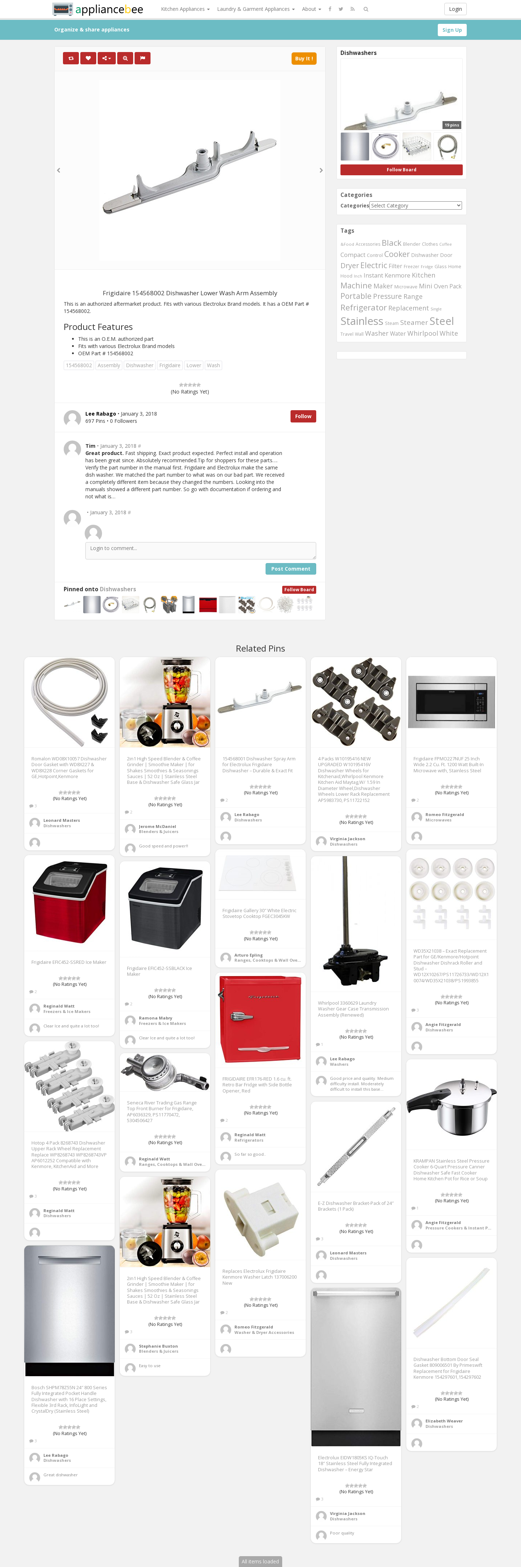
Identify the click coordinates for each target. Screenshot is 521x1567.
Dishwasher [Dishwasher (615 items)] (425, 255)
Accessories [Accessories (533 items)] (368, 244)
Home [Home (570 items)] (454, 266)
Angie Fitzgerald (443, 1024)
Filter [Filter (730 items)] (395, 266)
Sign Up (452, 29)
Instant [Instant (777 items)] (373, 275)
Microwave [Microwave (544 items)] (406, 287)
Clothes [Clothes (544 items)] (430, 244)
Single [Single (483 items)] (436, 309)
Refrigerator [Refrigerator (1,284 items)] (363, 307)
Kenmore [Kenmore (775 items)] (397, 275)
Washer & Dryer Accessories (264, 1332)
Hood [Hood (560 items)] (346, 276)
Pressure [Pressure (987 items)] (387, 296)
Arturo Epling (248, 955)
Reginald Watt (59, 1006)
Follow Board (299, 590)
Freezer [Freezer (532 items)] (411, 266)
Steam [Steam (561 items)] (392, 323)
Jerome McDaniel (157, 826)
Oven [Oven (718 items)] (441, 286)
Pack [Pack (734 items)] (455, 286)
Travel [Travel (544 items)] (346, 334)
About (311, 8)
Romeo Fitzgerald (444, 814)
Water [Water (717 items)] (398, 334)
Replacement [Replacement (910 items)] (408, 308)
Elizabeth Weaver (444, 1421)
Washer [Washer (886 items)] (377, 333)
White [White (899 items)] (449, 333)
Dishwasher (139, 365)
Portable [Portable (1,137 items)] (356, 296)
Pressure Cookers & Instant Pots (460, 1228)
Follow (303, 416)
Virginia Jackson (347, 838)
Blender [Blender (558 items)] (411, 244)
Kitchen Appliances (185, 8)
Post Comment (290, 568)
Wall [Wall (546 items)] (359, 334)
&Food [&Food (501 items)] (347, 244)
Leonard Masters (61, 820)
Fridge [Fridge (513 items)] (427, 266)
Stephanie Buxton (158, 1346)
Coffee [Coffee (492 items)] (445, 244)
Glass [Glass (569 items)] (441, 266)
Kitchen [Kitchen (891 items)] (423, 275)
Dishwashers (118, 589)
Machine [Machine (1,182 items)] (356, 285)
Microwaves (438, 820)
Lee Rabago (246, 814)
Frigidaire (170, 365)
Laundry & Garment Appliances (256, 8)
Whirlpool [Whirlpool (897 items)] (422, 333)
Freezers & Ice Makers (66, 1011)
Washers (339, 1064)
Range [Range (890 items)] (413, 296)
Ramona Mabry (155, 1018)
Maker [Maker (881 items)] (383, 286)
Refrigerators (248, 1140)
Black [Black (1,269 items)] (392, 242)
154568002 (79, 365)
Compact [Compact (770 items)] (352, 255)
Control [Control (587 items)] (375, 255)
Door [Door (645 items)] (446, 255)
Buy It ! (304, 58)
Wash (213, 365)
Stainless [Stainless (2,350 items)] (362, 321)
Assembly (109, 365)
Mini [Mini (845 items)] (425, 286)
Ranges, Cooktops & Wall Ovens (268, 960)
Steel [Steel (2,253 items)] (441, 321)
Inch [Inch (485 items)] (358, 276)
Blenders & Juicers (158, 831)
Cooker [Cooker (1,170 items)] (397, 254)
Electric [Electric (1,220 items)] (373, 265)
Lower (193, 365)
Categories (354, 205)
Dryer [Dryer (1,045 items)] (349, 265)
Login (455, 8)
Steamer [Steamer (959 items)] (414, 322)
